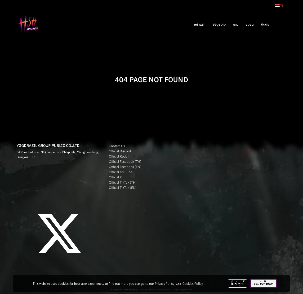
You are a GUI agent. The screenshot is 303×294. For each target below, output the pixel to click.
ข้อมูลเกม (219, 24)
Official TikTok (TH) (123, 182)
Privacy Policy (164, 283)
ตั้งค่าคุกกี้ (237, 283)
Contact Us (117, 146)
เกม (235, 24)
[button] (280, 24)
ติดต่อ (265, 24)
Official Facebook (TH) (125, 161)
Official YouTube (120, 172)
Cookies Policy (193, 283)
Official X (115, 177)
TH (280, 6)
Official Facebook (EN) (125, 167)
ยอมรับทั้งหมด (263, 283)
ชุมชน (250, 24)
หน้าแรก (199, 24)
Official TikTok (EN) (123, 187)
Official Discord (120, 151)
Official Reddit (119, 156)
